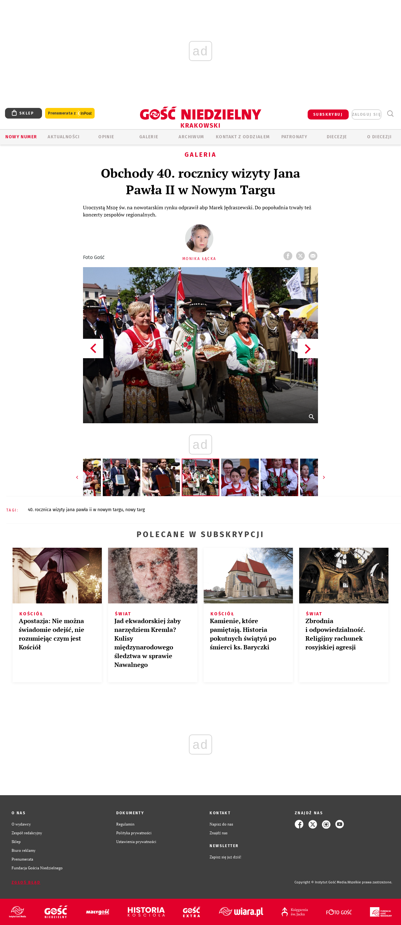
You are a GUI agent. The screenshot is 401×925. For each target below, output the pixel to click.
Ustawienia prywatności (136, 841)
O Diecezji (379, 137)
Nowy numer (21, 137)
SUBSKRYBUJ (328, 114)
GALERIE (149, 137)
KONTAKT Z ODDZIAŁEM (243, 137)
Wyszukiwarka (390, 113)
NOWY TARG (135, 509)
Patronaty (294, 137)
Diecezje (337, 137)
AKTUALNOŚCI (64, 137)
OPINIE (106, 137)
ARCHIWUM (191, 137)
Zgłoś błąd (26, 882)
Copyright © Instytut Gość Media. (320, 882)
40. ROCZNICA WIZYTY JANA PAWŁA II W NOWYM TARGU (75, 509)
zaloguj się (366, 114)
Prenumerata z (70, 113)
